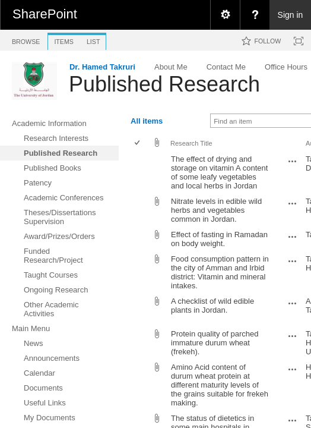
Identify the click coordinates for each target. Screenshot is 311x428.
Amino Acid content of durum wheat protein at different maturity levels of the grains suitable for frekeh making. (219, 385)
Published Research (164, 84)
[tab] (25, 39)
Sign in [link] (290, 15)
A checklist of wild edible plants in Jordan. (212, 305)
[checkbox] (138, 143)
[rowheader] (140, 173)
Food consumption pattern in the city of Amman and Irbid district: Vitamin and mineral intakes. (220, 272)
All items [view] (147, 121)
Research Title (191, 143)
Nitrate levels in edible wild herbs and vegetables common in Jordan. (216, 210)
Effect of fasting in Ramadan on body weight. (219, 239)
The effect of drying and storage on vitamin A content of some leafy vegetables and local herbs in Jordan (219, 172)
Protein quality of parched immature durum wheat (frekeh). (214, 342)
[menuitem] (225, 15)
